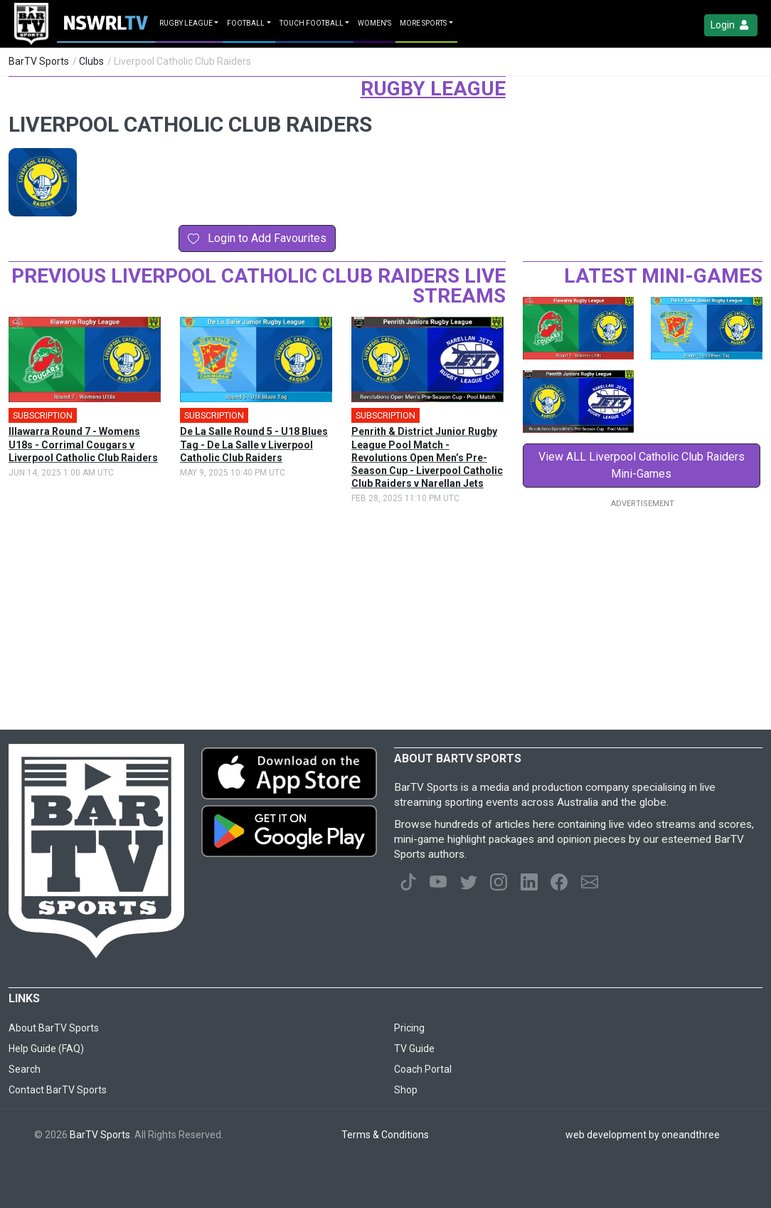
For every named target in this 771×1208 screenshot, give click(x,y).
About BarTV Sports (54, 1028)
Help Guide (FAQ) (46, 1048)
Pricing (409, 1028)
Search (25, 1069)
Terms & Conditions (385, 1134)
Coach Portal (423, 1069)
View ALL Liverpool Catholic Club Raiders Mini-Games (641, 465)
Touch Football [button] (312, 23)
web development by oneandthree (642, 1134)
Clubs (91, 61)
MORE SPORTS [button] (423, 23)
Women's (374, 23)
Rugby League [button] (186, 23)
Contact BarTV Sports (58, 1090)
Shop (406, 1090)
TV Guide (414, 1048)
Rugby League (433, 88)
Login (731, 25)
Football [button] (246, 23)
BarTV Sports (39, 61)
